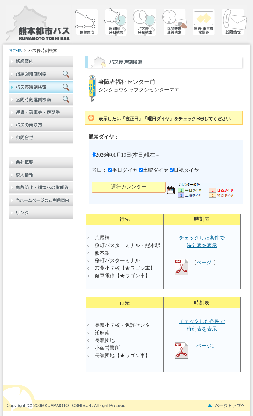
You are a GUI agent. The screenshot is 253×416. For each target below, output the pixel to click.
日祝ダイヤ (184, 170)
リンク (41, 213)
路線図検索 (116, 24)
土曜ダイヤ (153, 170)
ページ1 (205, 262)
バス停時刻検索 (145, 24)
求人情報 (41, 175)
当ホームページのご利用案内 (41, 201)
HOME (15, 50)
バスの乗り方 (41, 125)
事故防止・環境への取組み (41, 188)
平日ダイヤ (123, 170)
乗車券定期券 (203, 24)
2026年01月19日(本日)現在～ (126, 155)
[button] (129, 187)
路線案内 (87, 24)
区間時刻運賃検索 (174, 24)
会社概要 (41, 163)
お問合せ (232, 24)
